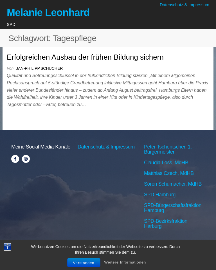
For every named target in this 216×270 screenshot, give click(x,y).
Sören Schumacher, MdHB (173, 184)
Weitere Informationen (125, 262)
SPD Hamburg (160, 194)
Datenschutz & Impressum (184, 4)
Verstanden (83, 263)
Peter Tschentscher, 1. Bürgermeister (168, 149)
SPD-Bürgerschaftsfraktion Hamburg (172, 207)
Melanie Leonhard (48, 12)
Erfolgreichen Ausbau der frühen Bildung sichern (85, 57)
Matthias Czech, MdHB (169, 173)
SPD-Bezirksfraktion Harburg (165, 223)
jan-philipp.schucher (39, 68)
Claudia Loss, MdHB (166, 162)
